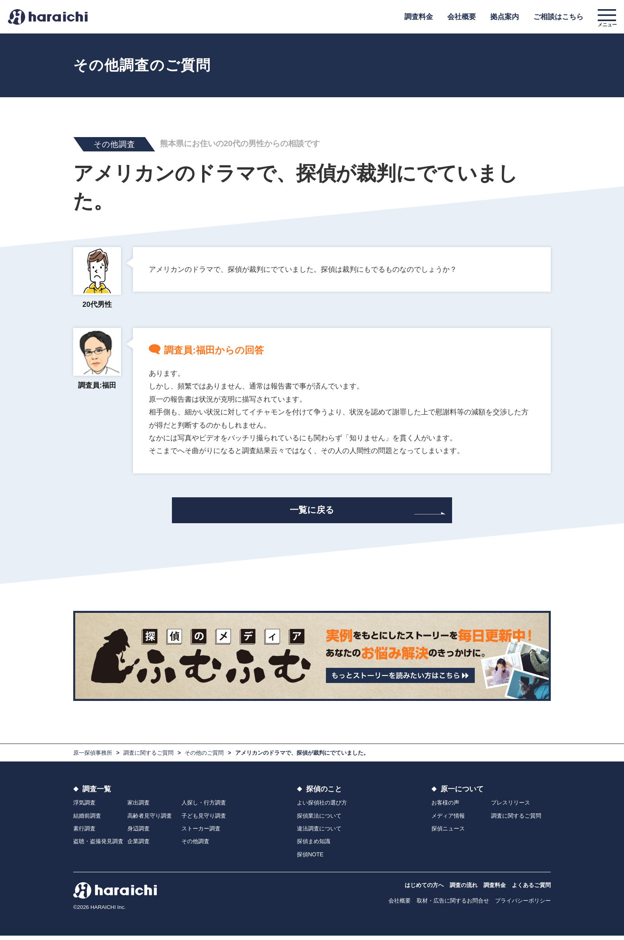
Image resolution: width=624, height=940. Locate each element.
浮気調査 (84, 807)
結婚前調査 (87, 820)
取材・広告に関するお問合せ (453, 905)
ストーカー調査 (200, 833)
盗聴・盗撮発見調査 (98, 846)
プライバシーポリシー (523, 905)
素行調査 (84, 833)
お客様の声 (445, 807)
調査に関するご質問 (148, 757)
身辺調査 (138, 833)
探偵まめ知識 (313, 846)
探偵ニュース (448, 833)
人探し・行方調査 (203, 807)
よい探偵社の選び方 (322, 807)
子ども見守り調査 (203, 820)
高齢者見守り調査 (149, 820)
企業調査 (138, 846)
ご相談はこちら (558, 17)
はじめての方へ (424, 889)
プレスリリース (510, 807)
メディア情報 (448, 820)
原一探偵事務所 (92, 757)
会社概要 (461, 17)
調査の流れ (464, 889)
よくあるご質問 (531, 889)
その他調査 (195, 846)
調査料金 (418, 17)
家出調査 (138, 807)
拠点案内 (504, 17)
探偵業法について (319, 820)
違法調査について (319, 833)
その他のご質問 (204, 757)
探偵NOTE (310, 859)
